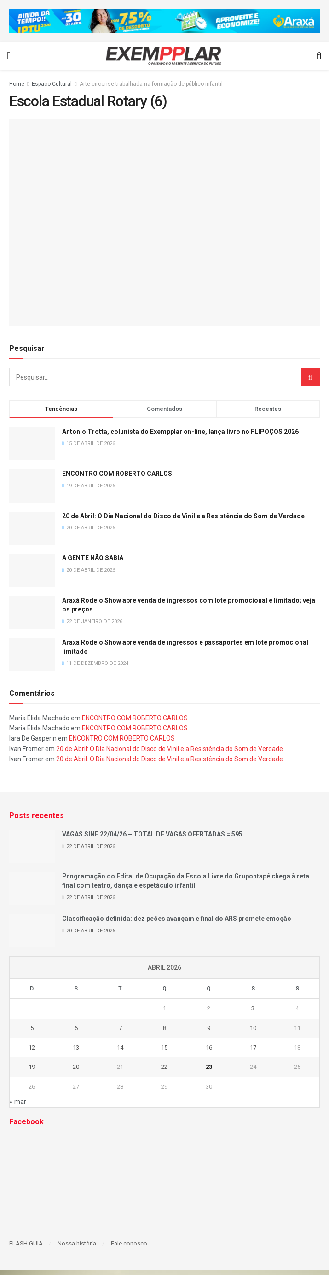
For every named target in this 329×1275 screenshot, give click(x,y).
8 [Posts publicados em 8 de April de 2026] (164, 1028)
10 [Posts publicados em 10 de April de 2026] (253, 1028)
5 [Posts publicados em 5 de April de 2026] (32, 1028)
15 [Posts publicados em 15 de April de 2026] (164, 1047)
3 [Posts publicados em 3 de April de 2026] (252, 1008)
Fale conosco (129, 1243)
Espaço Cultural (52, 84)
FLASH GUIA (26, 1243)
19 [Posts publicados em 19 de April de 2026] (32, 1066)
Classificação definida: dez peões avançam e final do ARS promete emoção (176, 918)
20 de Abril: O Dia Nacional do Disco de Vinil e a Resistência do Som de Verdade (183, 516)
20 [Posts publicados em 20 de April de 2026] (76, 1066)
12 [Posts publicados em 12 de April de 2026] (32, 1047)
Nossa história (77, 1243)
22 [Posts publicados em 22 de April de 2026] (164, 1066)
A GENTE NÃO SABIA (92, 558)
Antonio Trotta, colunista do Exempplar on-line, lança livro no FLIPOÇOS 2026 (180, 431)
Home (16, 84)
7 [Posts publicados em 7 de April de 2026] (120, 1028)
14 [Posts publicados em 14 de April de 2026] (120, 1047)
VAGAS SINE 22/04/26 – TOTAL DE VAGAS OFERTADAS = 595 (152, 834)
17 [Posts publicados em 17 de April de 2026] (253, 1047)
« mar (18, 1101)
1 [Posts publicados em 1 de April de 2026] (164, 1008)
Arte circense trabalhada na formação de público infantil (151, 84)
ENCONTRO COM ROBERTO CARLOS (117, 473)
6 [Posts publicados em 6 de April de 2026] (76, 1028)
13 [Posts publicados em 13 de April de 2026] (76, 1047)
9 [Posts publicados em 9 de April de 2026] (208, 1028)
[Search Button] (310, 377)
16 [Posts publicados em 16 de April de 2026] (209, 1047)
